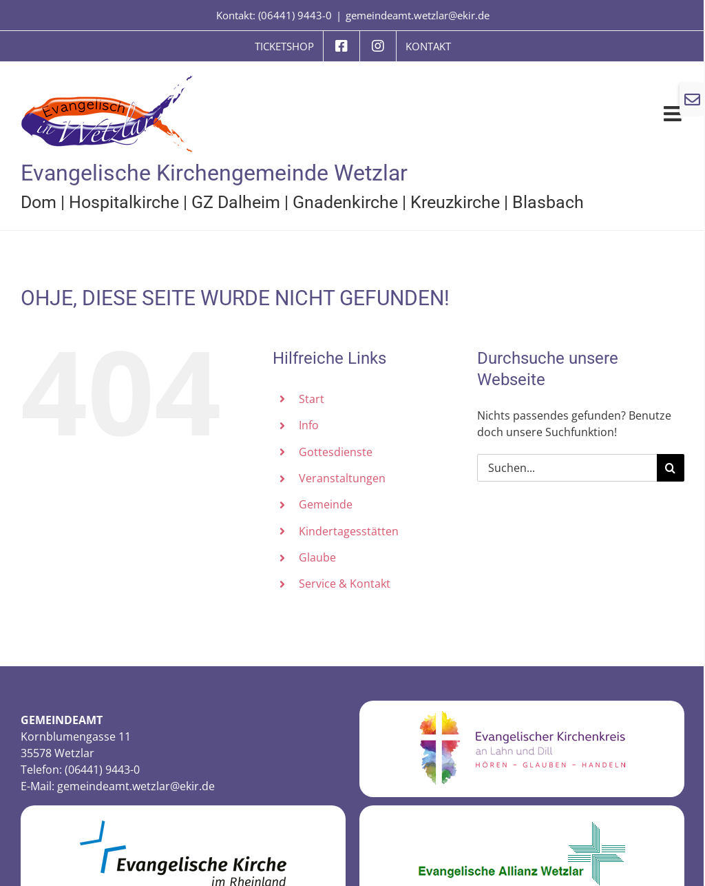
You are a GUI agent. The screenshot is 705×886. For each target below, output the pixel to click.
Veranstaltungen (342, 478)
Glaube (317, 557)
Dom (38, 202)
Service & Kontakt (344, 583)
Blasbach (548, 202)
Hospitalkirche (124, 202)
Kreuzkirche (455, 202)
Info (309, 425)
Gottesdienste (335, 452)
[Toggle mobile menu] (674, 113)
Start (311, 398)
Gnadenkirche (345, 202)
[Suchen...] (567, 468)
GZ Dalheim (235, 202)
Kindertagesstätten (349, 531)
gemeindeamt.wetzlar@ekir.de (418, 15)
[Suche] (670, 468)
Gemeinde (325, 504)
